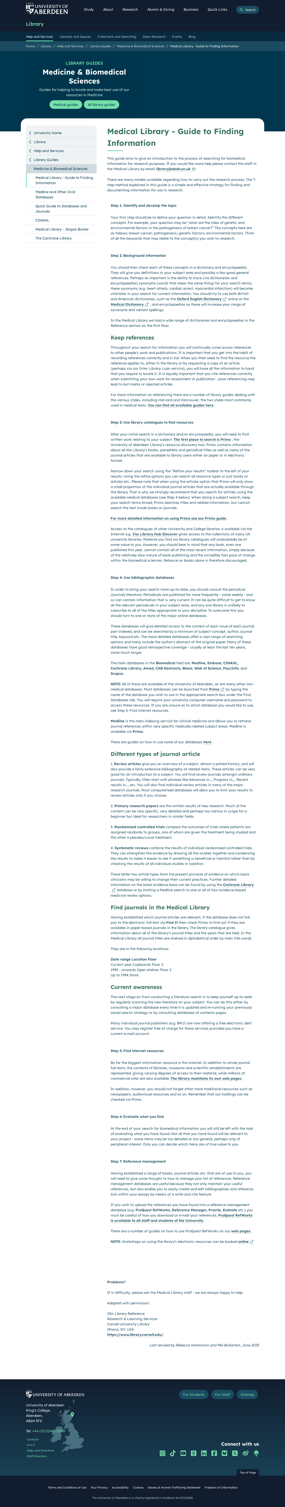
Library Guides (100, 46)
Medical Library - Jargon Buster (62, 229)
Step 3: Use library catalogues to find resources (152, 422)
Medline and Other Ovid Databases (55, 194)
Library (35, 24)
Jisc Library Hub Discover (155, 534)
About (110, 9)
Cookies (138, 1487)
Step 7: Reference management (138, 1161)
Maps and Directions (40, 1450)
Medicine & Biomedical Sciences (140, 46)
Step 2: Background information (138, 255)
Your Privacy (99, 1487)
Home (30, 46)
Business (193, 9)
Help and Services (70, 46)
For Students (193, 1394)
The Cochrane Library (54, 238)
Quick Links (220, 9)
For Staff (222, 1394)
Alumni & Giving (163, 9)
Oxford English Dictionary (199, 299)
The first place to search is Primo (202, 439)
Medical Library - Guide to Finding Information (204, 46)
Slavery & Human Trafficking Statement (174, 1487)
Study (91, 9)
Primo (214, 689)
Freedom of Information (221, 1487)
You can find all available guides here (181, 405)
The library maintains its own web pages (206, 1078)
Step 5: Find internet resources (137, 1051)
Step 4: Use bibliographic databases (142, 577)
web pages (240, 1231)
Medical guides (65, 104)
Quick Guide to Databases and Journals (61, 209)
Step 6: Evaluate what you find (137, 1116)
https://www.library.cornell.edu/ (135, 1334)
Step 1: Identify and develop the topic (144, 205)
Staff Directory (37, 1456)
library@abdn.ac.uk (173, 169)
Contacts (33, 1439)
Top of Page (248, 1472)
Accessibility (120, 1487)
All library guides (102, 104)
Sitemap (247, 1394)
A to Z (31, 1445)
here (207, 742)
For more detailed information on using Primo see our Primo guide (168, 518)
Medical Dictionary (127, 304)
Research (132, 9)
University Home (48, 133)
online (243, 1241)
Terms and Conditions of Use (67, 1487)
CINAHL (42, 220)
